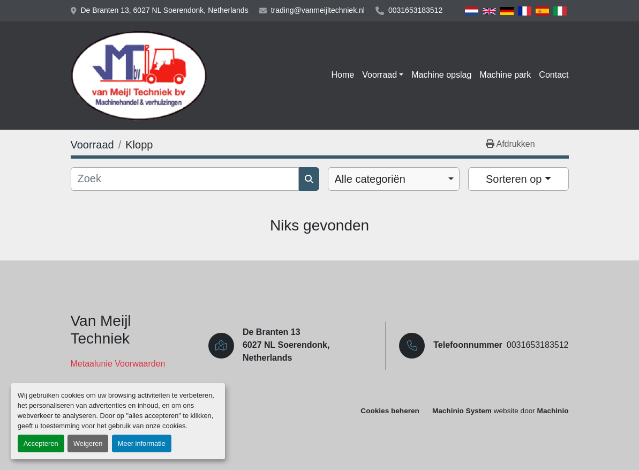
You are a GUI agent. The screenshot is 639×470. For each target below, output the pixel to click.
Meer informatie (142, 443)
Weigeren (88, 443)
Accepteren (41, 443)
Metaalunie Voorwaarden (118, 363)
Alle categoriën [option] (370, 179)
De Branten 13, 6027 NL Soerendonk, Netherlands (165, 10)
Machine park (505, 74)
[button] (382, 75)
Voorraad (379, 74)
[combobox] (394, 179)
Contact (553, 74)
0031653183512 (415, 10)
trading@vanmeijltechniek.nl (318, 10)
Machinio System (462, 411)
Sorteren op (514, 179)
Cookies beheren (389, 411)
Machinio (553, 411)
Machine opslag (441, 74)
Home (343, 74)
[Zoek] (185, 179)
